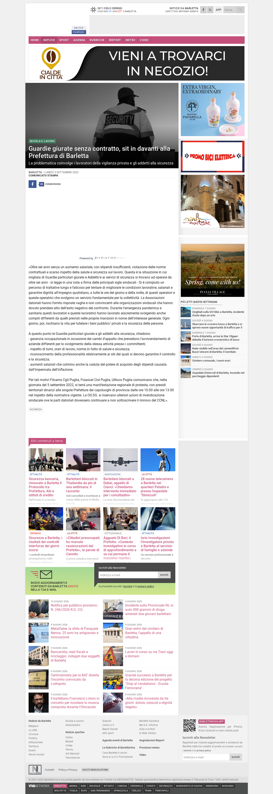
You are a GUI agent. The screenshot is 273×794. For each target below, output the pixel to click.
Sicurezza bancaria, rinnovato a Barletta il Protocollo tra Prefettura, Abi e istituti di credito (45, 487)
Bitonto (109, 786)
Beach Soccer (110, 729)
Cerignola (136, 786)
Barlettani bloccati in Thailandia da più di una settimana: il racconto (81, 485)
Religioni (33, 726)
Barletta (60, 786)
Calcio (69, 737)
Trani (148, 790)
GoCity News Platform (95, 770)
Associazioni (72, 725)
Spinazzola (121, 790)
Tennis (69, 749)
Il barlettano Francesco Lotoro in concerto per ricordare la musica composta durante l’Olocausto (75, 702)
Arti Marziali (72, 753)
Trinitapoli (162, 790)
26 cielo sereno (116, 10)
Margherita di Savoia (189, 786)
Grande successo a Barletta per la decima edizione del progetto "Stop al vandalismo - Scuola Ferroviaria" (148, 681)
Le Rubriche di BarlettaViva (118, 747)
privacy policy (146, 586)
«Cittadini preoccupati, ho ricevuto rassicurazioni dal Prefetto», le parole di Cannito (83, 546)
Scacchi (106, 720)
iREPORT (115, 40)
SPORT (64, 40)
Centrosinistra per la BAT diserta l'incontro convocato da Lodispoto (75, 679)
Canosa (122, 786)
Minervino (212, 786)
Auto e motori (147, 729)
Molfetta (60, 790)
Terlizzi (136, 790)
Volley (69, 745)
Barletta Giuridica (149, 720)
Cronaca (33, 734)
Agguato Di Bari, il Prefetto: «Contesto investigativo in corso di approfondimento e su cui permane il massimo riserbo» (119, 548)
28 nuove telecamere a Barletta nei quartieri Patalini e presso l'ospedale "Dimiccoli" (157, 487)
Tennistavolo (72, 757)
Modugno (228, 786)
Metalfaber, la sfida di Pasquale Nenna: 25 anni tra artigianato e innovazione (74, 633)
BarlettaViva (49, 18)
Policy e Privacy (67, 769)
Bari (83, 786)
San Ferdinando (100, 790)
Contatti (49, 769)
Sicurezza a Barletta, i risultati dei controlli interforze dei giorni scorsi (45, 544)
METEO (130, 40)
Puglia (74, 790)
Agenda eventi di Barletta (117, 740)
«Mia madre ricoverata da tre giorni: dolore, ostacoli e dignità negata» (148, 702)
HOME (35, 40)
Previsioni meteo (149, 747)
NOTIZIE (49, 40)
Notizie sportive (74, 732)
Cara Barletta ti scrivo (114, 752)
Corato (150, 786)
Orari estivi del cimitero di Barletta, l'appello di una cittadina (144, 633)
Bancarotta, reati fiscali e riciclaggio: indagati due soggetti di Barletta (75, 656)
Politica (33, 738)
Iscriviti (164, 574)
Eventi (32, 750)
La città (33, 730)
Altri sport (108, 733)
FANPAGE (78, 32)
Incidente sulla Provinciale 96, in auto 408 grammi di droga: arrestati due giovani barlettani (149, 609)
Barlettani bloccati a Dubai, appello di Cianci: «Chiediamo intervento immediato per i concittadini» (119, 487)
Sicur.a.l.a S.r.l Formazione (117, 756)
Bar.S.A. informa (148, 725)
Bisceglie (94, 786)
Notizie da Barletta (40, 720)
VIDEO (144, 40)
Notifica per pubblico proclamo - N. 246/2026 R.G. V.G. (75, 607)
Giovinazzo (166, 786)
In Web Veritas (147, 733)
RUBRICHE (97, 40)
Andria (73, 786)
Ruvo (84, 790)
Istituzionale (36, 742)
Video (142, 754)
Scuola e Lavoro (74, 720)
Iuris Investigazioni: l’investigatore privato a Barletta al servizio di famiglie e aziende (157, 544)
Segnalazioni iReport (151, 740)
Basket (69, 741)
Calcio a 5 (108, 725)
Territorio (34, 746)
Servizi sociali (36, 754)
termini (127, 586)
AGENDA (79, 40)
